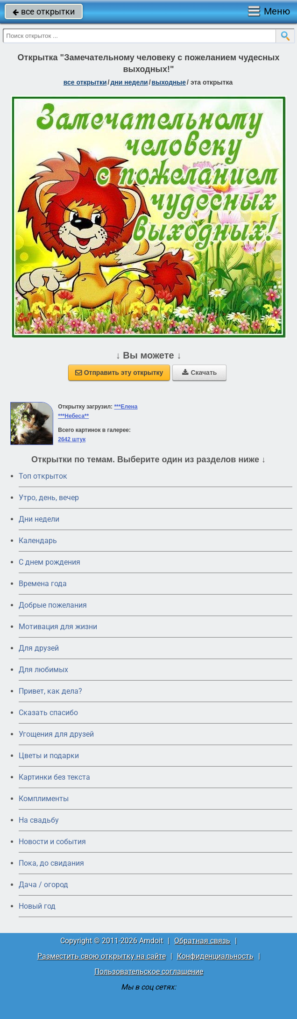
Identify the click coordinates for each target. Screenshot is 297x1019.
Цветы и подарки (49, 755)
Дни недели (39, 519)
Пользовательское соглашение (148, 971)
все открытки (44, 11)
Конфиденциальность (215, 956)
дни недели (129, 82)
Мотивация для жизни (58, 626)
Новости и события (52, 841)
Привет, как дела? (50, 691)
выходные (169, 82)
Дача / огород (43, 884)
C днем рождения (49, 562)
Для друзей (39, 648)
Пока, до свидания (51, 863)
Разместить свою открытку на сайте (101, 956)
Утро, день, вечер (49, 497)
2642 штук (71, 439)
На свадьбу (39, 820)
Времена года (43, 583)
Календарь (38, 540)
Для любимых (43, 669)
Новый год (37, 906)
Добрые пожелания (53, 605)
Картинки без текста (54, 777)
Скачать (199, 372)
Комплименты (44, 798)
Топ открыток (43, 476)
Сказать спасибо (48, 712)
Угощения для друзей (56, 734)
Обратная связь (202, 940)
